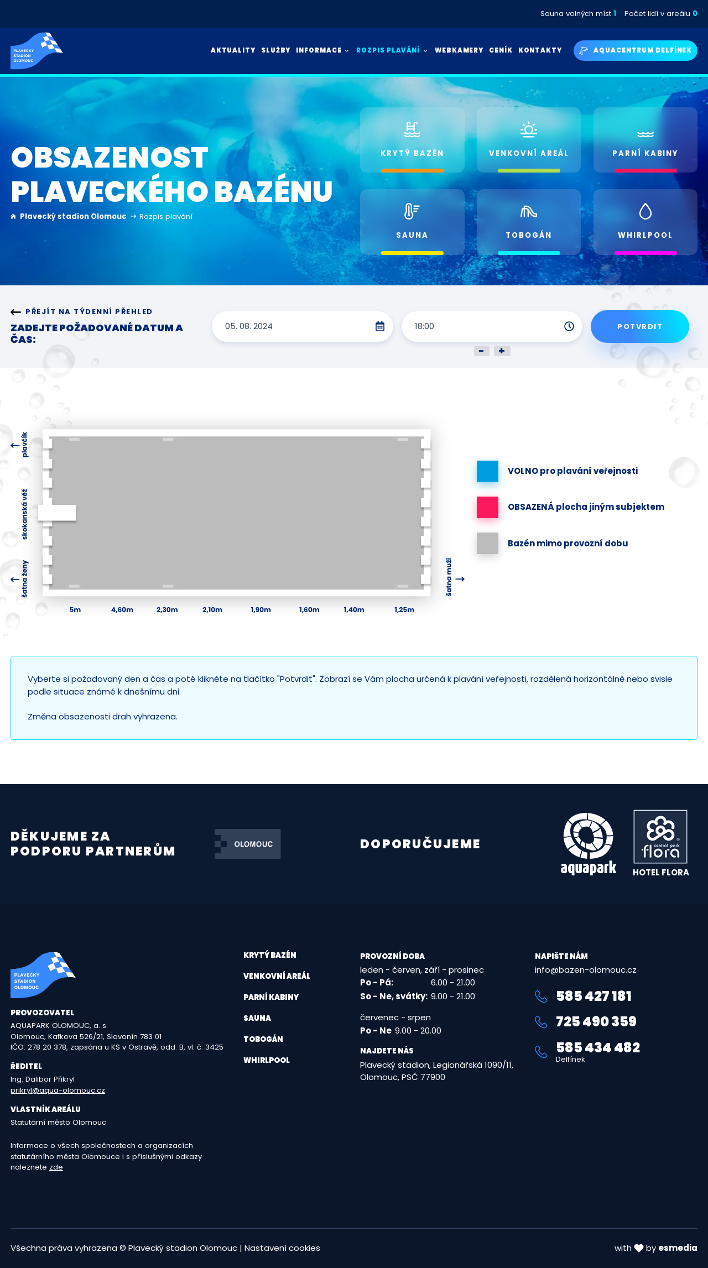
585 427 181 (583, 996)
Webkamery (459, 50)
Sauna (257, 1018)
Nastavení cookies (282, 1248)
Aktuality (233, 50)
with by (656, 1248)
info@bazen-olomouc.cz (586, 969)
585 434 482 (616, 1052)
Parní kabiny (271, 997)
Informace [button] (323, 50)
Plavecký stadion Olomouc (73, 216)
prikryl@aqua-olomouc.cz (58, 1090)
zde (56, 1167)
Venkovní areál (276, 976)
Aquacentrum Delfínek (635, 50)
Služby (275, 50)
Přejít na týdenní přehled (82, 311)
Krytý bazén (269, 955)
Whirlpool (266, 1060)
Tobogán (263, 1039)
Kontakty (540, 50)
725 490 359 (586, 1022)
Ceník (501, 50)
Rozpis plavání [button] (392, 50)
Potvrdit (640, 326)
